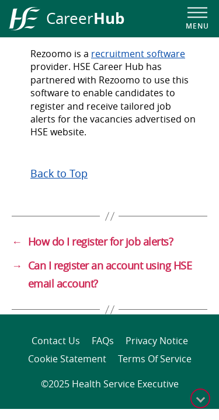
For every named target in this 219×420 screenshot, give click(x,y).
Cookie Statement (67, 358)
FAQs (103, 340)
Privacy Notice (157, 340)
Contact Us (56, 340)
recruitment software (138, 53)
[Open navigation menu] (197, 19)
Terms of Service (155, 358)
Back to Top (59, 173)
